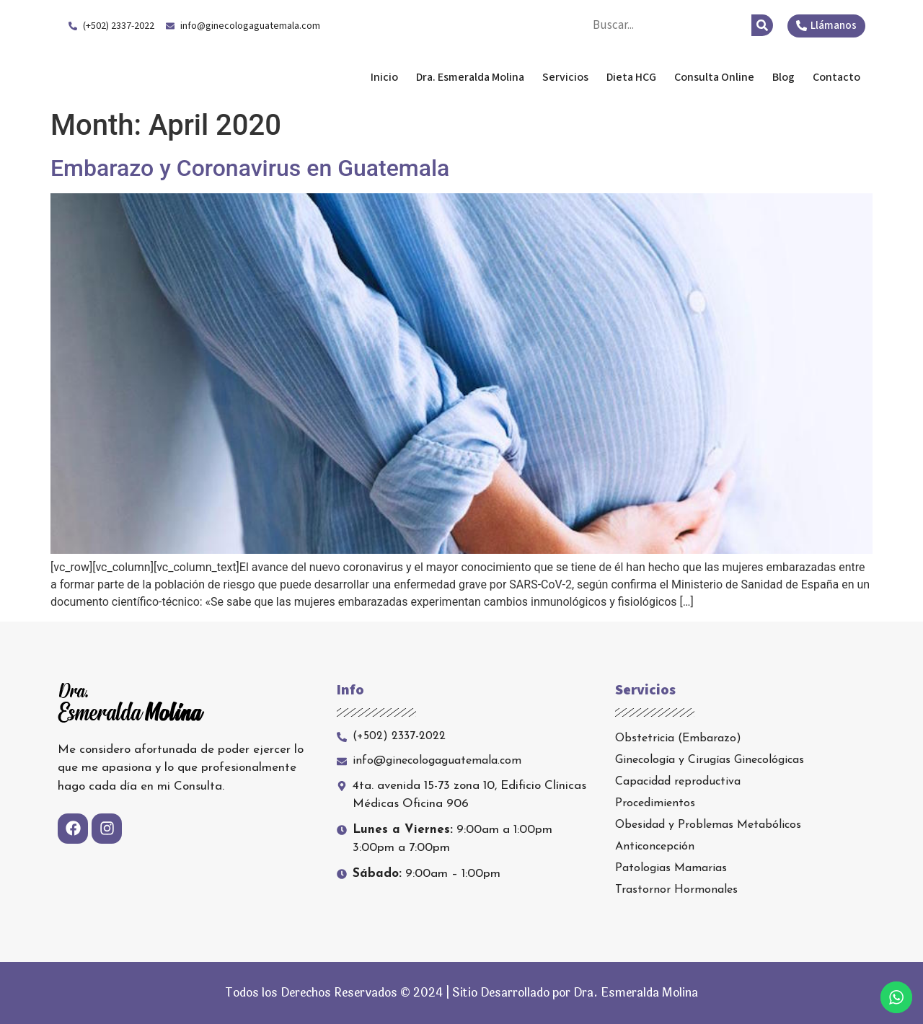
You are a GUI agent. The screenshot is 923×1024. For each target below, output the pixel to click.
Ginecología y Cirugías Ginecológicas (709, 760)
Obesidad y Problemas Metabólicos (708, 825)
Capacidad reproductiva (678, 781)
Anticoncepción (654, 846)
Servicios (565, 77)
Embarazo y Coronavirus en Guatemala (249, 168)
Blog (783, 77)
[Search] (762, 25)
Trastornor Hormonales (676, 890)
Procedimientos (655, 803)
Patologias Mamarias (671, 868)
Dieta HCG (631, 77)
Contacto (836, 77)
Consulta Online (714, 77)
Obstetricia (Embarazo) (678, 738)
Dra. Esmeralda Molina (171, 77)
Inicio (384, 77)
